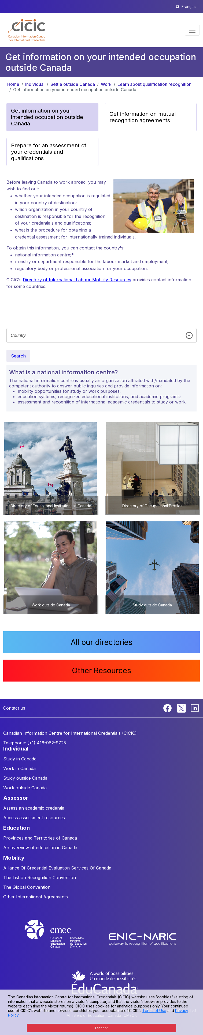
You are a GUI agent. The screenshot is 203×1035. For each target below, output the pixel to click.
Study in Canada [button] (19, 758)
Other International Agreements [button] (35, 896)
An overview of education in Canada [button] (40, 847)
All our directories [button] (101, 642)
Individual (35, 84)
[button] (26, 30)
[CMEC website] (63, 938)
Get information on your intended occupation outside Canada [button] (47, 117)
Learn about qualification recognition (154, 84)
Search (18, 356)
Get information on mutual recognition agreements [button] (142, 117)
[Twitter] (181, 707)
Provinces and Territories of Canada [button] (40, 838)
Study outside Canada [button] (25, 778)
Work (106, 84)
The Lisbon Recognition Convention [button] (39, 877)
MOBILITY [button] (13, 858)
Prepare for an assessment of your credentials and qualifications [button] (48, 151)
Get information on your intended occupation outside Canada (74, 89)
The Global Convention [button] (26, 887)
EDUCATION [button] (16, 828)
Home (13, 84)
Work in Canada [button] (19, 768)
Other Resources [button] (101, 670)
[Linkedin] (195, 707)
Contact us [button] (14, 708)
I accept (101, 1028)
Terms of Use (154, 1010)
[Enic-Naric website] (142, 938)
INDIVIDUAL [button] (15, 748)
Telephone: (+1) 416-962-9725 (34, 742)
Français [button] (189, 6)
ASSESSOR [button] (15, 798)
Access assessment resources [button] (34, 817)
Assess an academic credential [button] (34, 808)
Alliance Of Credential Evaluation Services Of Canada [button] (57, 868)
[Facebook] (168, 707)
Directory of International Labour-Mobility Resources (77, 279)
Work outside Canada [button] (25, 787)
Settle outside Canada (72, 84)
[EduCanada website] (104, 981)
